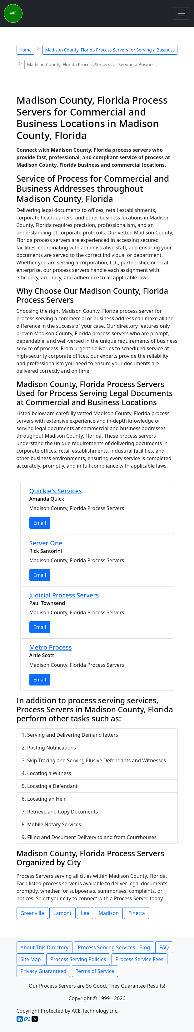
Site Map (31, 959)
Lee (85, 913)
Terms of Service (95, 971)
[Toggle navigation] (181, 13)
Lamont (62, 913)
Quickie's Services (55, 491)
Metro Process (50, 647)
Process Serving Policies (78, 959)
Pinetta (136, 913)
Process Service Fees (139, 959)
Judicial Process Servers (64, 595)
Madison (109, 913)
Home (25, 50)
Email (39, 522)
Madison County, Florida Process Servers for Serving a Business (110, 50)
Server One (45, 543)
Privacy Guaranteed (44, 971)
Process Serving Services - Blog (114, 947)
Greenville (32, 913)
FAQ (164, 947)
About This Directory (44, 947)
